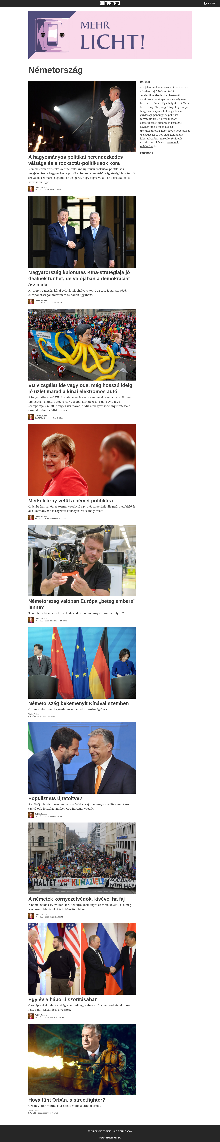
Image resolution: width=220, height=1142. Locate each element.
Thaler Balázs (33, 714)
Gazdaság (40, 303)
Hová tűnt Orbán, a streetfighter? (66, 1100)
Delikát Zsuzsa (41, 188)
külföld (39, 190)
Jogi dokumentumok (99, 1131)
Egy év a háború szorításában (63, 999)
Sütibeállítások (123, 1131)
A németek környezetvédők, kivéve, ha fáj (76, 899)
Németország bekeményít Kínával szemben (78, 703)
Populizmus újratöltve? (55, 798)
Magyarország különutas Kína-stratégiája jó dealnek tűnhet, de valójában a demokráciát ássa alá (79, 278)
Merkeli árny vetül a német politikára (70, 500)
